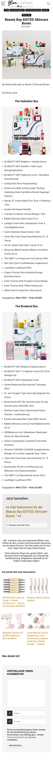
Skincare (45, 10)
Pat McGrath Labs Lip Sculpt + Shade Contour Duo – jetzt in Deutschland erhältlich (14, 601)
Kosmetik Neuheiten (33, 10)
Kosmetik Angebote (17, 10)
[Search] (48, 3)
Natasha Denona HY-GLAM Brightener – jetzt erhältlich (13, 635)
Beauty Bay (26, 15)
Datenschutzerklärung (17, 737)
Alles (6, 10)
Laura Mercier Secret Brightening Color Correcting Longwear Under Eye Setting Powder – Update (37, 638)
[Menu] (3, 3)
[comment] (26, 693)
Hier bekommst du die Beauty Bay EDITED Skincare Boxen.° (26, 511)
